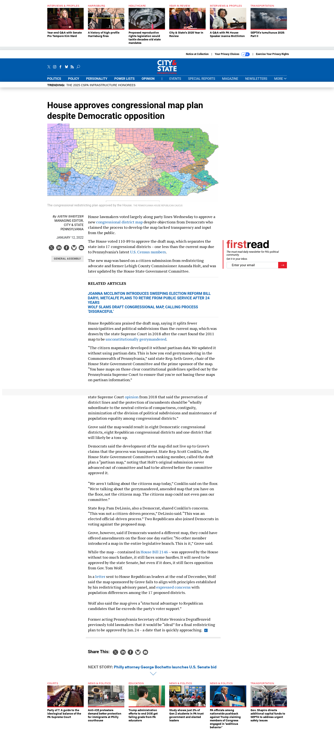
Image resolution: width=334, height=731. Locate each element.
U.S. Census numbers (148, 251)
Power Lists (124, 79)
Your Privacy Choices (232, 54)
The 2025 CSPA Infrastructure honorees (100, 85)
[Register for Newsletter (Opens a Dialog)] (282, 265)
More (280, 78)
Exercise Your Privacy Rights (272, 54)
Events (175, 79)
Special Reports (201, 79)
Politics (54, 79)
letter (100, 576)
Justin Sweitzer (68, 216)
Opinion (148, 79)
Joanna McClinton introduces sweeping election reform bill (149, 293)
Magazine (230, 79)
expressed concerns (173, 587)
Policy (73, 79)
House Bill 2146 (154, 551)
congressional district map (119, 221)
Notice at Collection (197, 54)
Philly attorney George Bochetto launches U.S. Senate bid (165, 666)
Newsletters (256, 79)
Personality (96, 79)
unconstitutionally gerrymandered (136, 339)
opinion (131, 396)
